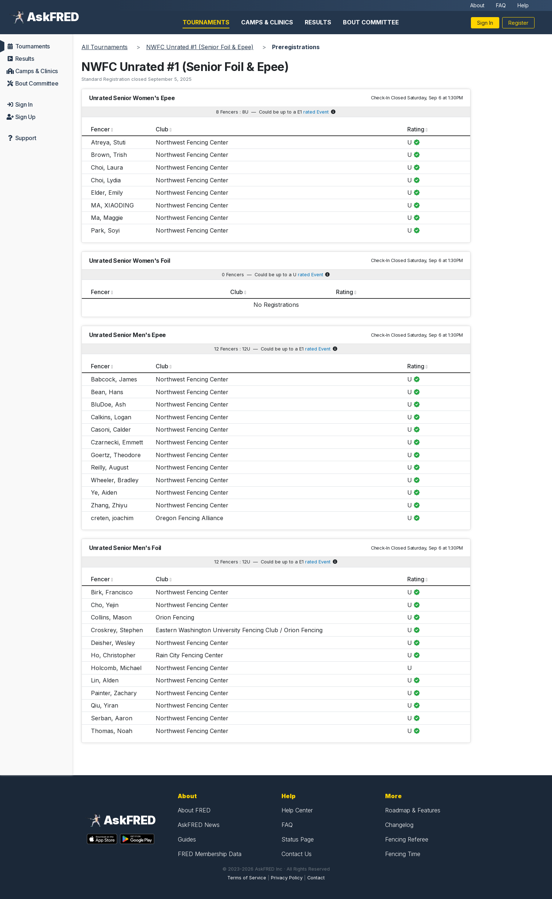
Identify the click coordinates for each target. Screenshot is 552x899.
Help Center (297, 810)
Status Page (297, 839)
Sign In (485, 23)
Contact (316, 877)
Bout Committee (371, 22)
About (477, 5)
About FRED (194, 810)
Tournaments (206, 22)
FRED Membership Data (209, 854)
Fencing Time (402, 854)
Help (523, 5)
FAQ (501, 5)
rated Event (316, 112)
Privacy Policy (287, 877)
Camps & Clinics (267, 22)
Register (518, 23)
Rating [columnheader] (415, 129)
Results (318, 22)
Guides (187, 839)
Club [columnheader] (162, 129)
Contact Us (296, 854)
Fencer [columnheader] (100, 129)
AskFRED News (199, 824)
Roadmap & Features (412, 810)
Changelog (399, 824)
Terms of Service (246, 877)
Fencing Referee (406, 839)
